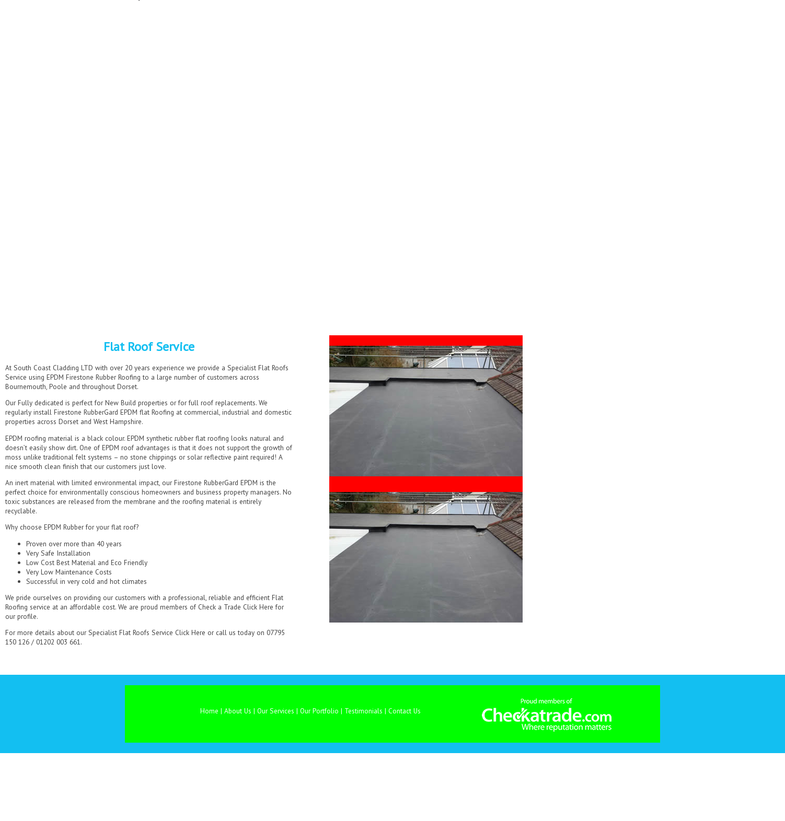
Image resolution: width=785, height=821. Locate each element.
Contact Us (404, 711)
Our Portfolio (319, 711)
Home (209, 711)
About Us (237, 711)
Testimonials (363, 711)
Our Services (275, 711)
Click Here (258, 607)
